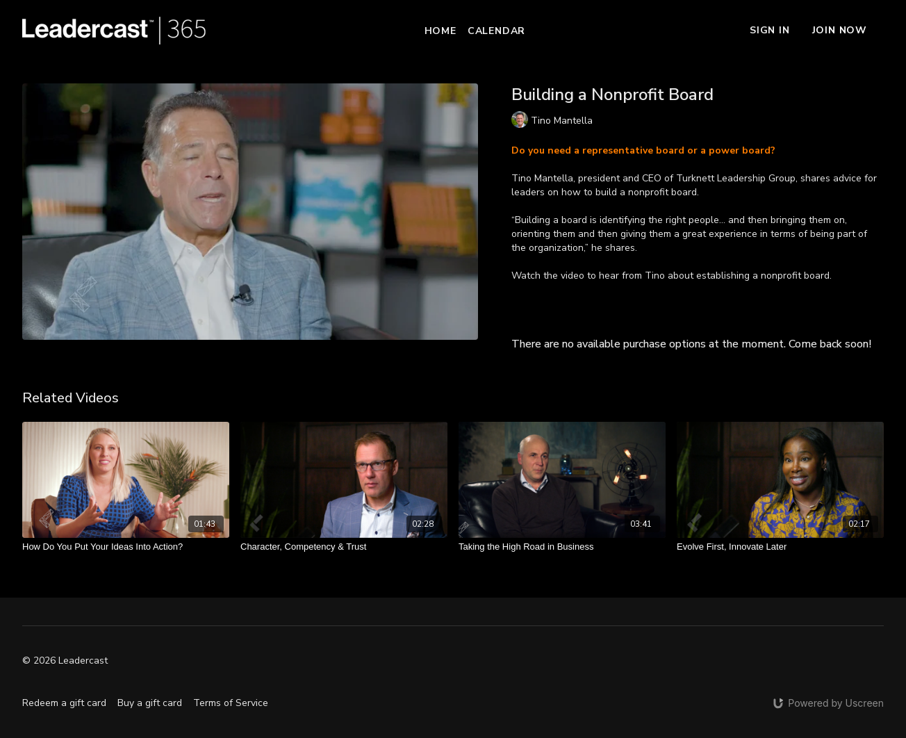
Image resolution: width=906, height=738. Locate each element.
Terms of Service (230, 703)
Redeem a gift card (64, 703)
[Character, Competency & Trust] (343, 547)
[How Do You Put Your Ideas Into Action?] (125, 547)
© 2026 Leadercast (65, 661)
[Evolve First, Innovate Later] (780, 547)
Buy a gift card (149, 703)
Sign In (770, 30)
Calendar (496, 31)
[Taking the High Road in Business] (562, 547)
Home (440, 31)
